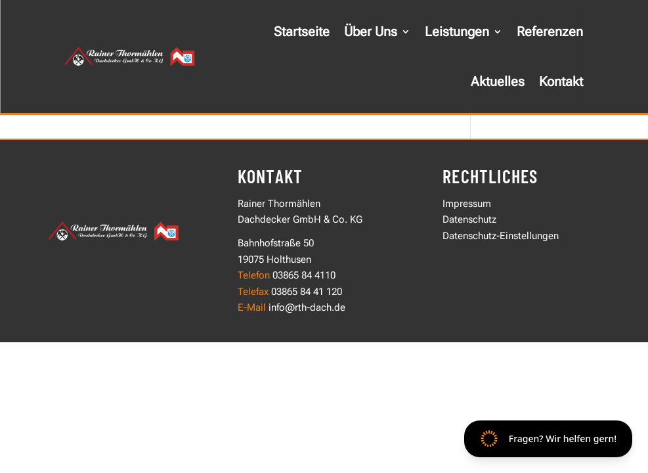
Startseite (302, 31)
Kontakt (561, 81)
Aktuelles (498, 81)
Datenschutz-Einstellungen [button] (501, 236)
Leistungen (457, 31)
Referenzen (550, 31)
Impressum (467, 204)
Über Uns (370, 31)
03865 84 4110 (303, 275)
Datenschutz (469, 219)
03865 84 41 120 (305, 292)
